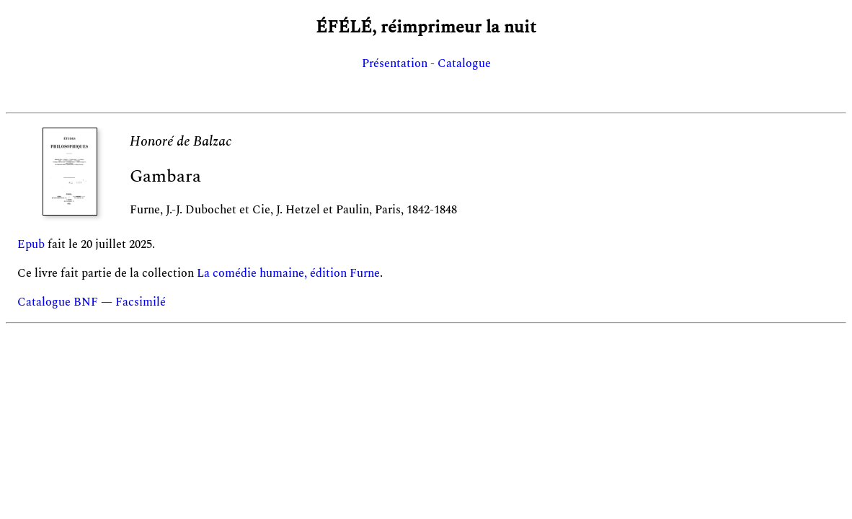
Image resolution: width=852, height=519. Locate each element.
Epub (31, 244)
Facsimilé (140, 302)
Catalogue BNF (57, 302)
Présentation (394, 63)
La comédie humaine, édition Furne (288, 273)
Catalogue (464, 63)
